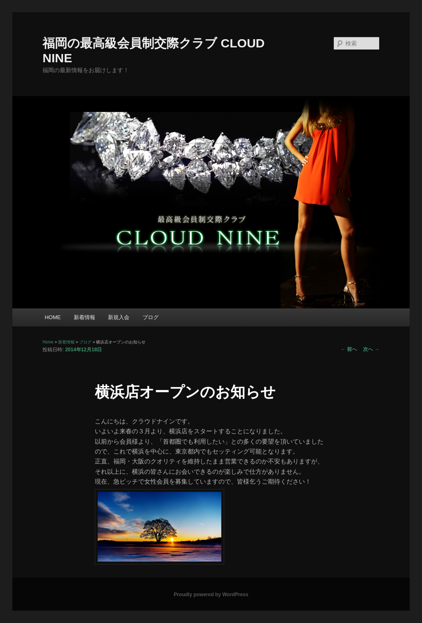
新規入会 (118, 317)
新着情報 (84, 317)
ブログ (151, 317)
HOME (53, 317)
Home (48, 342)
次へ (371, 349)
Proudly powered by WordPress (210, 594)
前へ (349, 349)
